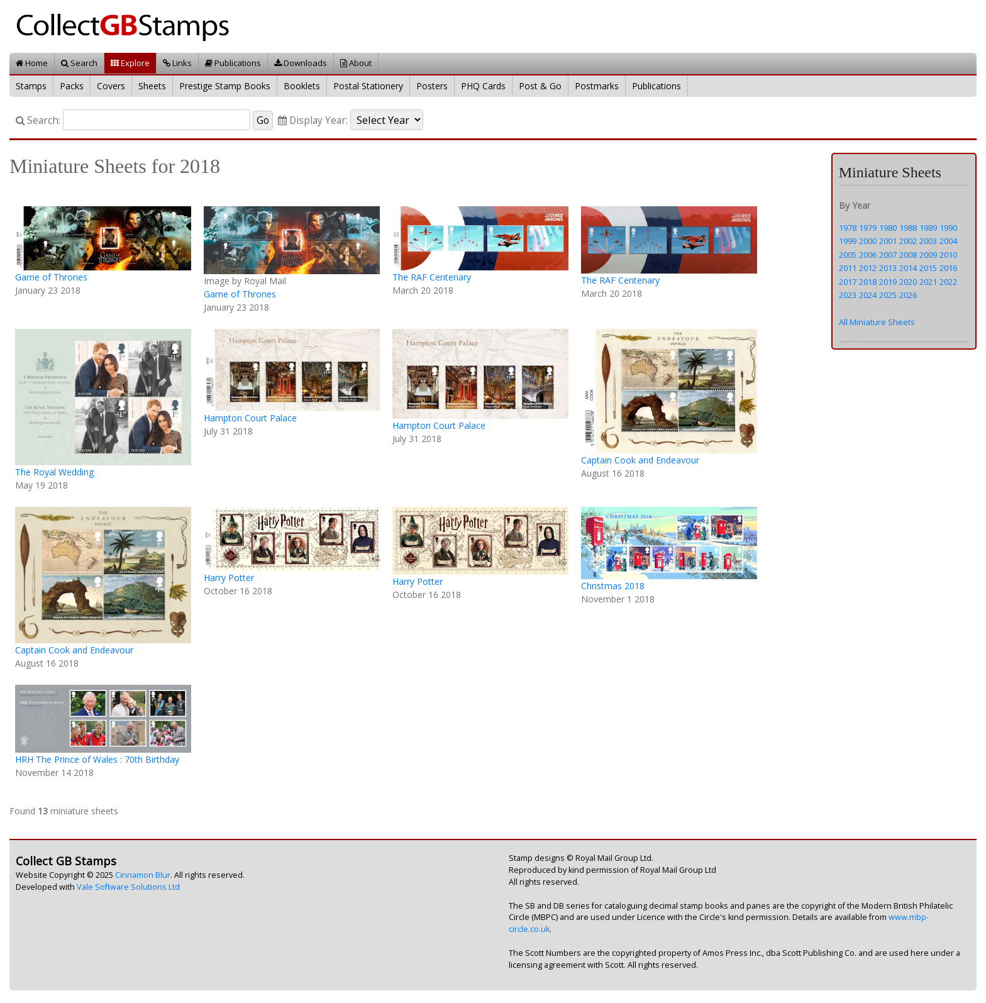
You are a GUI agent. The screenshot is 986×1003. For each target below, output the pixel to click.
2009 (928, 254)
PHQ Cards (483, 86)
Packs (72, 86)
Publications (233, 63)
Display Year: (313, 120)
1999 (847, 241)
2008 (908, 254)
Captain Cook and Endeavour (640, 460)
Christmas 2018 (613, 586)
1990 (948, 227)
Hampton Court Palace (250, 418)
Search (79, 63)
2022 (948, 281)
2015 (928, 268)
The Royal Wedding (54, 472)
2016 (948, 268)
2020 (908, 281)
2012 (868, 268)
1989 (928, 227)
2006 (868, 254)
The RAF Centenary (431, 277)
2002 (908, 241)
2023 (847, 295)
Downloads (300, 63)
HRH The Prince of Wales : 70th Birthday (97, 759)
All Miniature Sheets (877, 322)
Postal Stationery (368, 86)
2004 (948, 241)
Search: (38, 120)
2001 (888, 241)
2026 (908, 295)
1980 (888, 227)
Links (177, 63)
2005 (847, 254)
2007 (888, 254)
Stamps (31, 86)
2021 (928, 281)
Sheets (152, 86)
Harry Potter (229, 578)
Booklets (302, 86)
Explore (130, 63)
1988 (908, 227)
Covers (111, 86)
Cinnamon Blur (142, 875)
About (356, 63)
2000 (868, 241)
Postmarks (597, 86)
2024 (868, 295)
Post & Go (540, 86)
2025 (888, 295)
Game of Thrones (51, 277)
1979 (868, 227)
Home (32, 63)
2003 (928, 241)
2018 (868, 281)
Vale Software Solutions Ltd (128, 887)
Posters (432, 86)
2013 (888, 268)
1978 (847, 227)
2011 (847, 268)
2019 (888, 281)
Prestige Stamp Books (224, 86)
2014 (908, 268)
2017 (847, 281)
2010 (948, 254)
